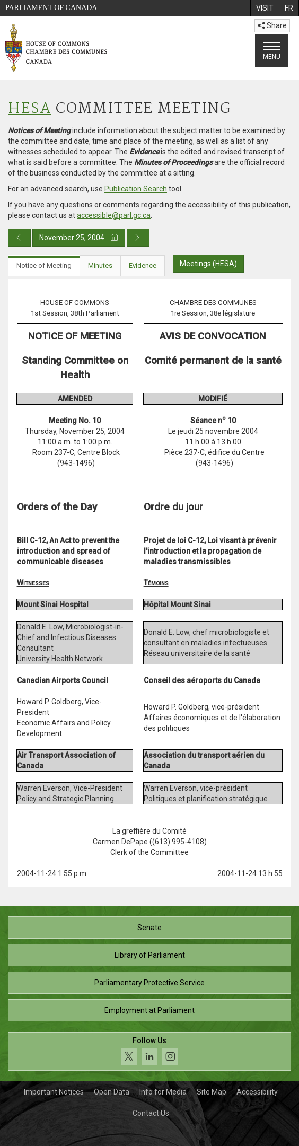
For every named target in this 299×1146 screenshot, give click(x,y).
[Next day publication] (138, 238)
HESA (29, 109)
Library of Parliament (150, 955)
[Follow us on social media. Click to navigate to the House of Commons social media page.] (149, 1051)
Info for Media (163, 1092)
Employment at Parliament (149, 1010)
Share (272, 25)
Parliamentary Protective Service (149, 982)
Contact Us (151, 1113)
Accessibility (257, 1092)
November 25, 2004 (78, 237)
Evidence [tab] (142, 265)
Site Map (211, 1092)
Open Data (111, 1092)
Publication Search (135, 189)
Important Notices (54, 1092)
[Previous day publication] (19, 238)
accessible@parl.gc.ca (114, 215)
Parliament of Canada (51, 8)
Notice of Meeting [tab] (44, 265)
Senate (149, 927)
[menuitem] (264, 8)
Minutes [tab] (100, 265)
